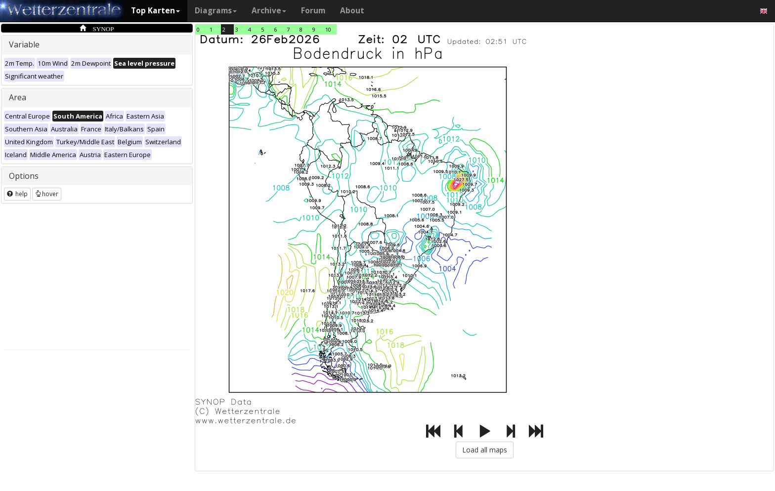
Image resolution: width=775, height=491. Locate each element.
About (352, 10)
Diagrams (216, 10)
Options (24, 175)
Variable (24, 44)
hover (46, 194)
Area (17, 97)
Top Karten (155, 10)
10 (328, 29)
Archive (269, 10)
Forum (313, 10)
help (17, 194)
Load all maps (484, 449)
